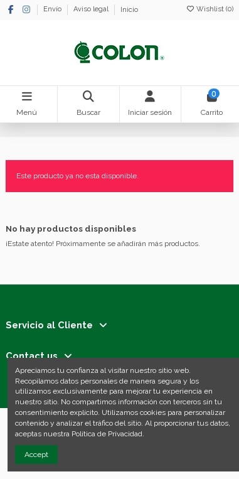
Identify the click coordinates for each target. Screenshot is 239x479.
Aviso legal (91, 10)
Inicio (129, 10)
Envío (53, 10)
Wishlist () (209, 9)
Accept (36, 454)
